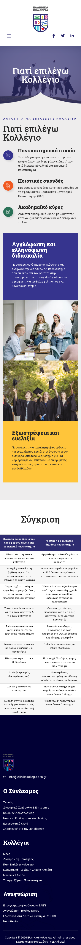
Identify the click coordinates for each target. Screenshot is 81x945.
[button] (9, 35)
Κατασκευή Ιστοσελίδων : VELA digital (40, 941)
